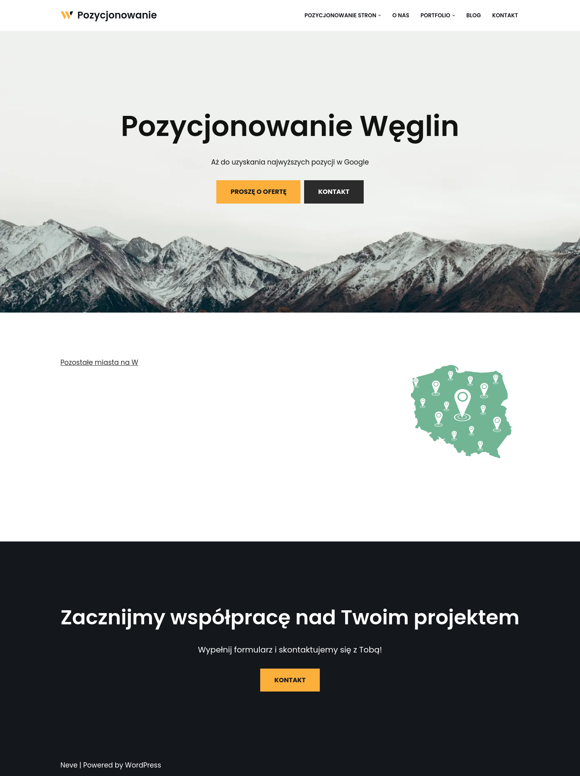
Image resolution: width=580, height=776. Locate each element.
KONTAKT (334, 191)
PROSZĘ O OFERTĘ (258, 191)
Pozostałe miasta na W (99, 362)
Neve (69, 765)
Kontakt (505, 15)
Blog (473, 15)
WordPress (143, 765)
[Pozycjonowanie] (108, 15)
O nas (400, 15)
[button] (379, 15)
